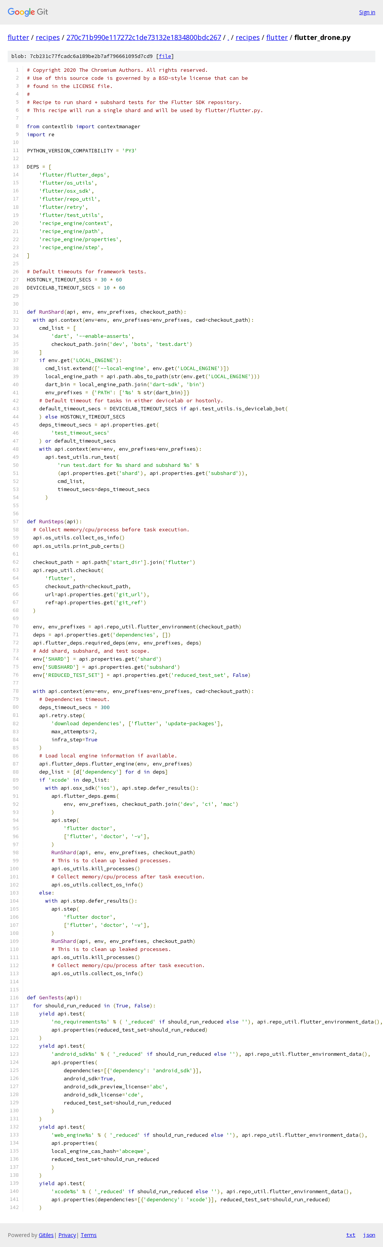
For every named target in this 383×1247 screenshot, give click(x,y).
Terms (89, 1235)
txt (350, 1234)
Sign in (367, 12)
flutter (18, 37)
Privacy (67, 1235)
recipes (48, 37)
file (165, 56)
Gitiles (46, 1235)
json (369, 1234)
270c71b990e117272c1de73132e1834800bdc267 (143, 37)
